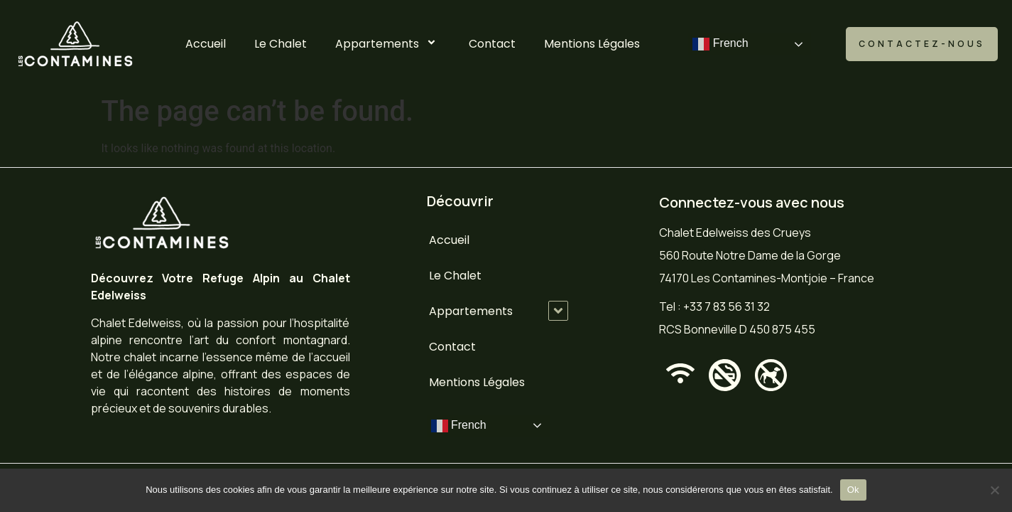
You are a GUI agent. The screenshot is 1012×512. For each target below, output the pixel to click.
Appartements (387, 44)
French (720, 44)
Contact (492, 44)
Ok (853, 489)
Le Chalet (280, 44)
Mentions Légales (592, 44)
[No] (994, 490)
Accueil (205, 44)
